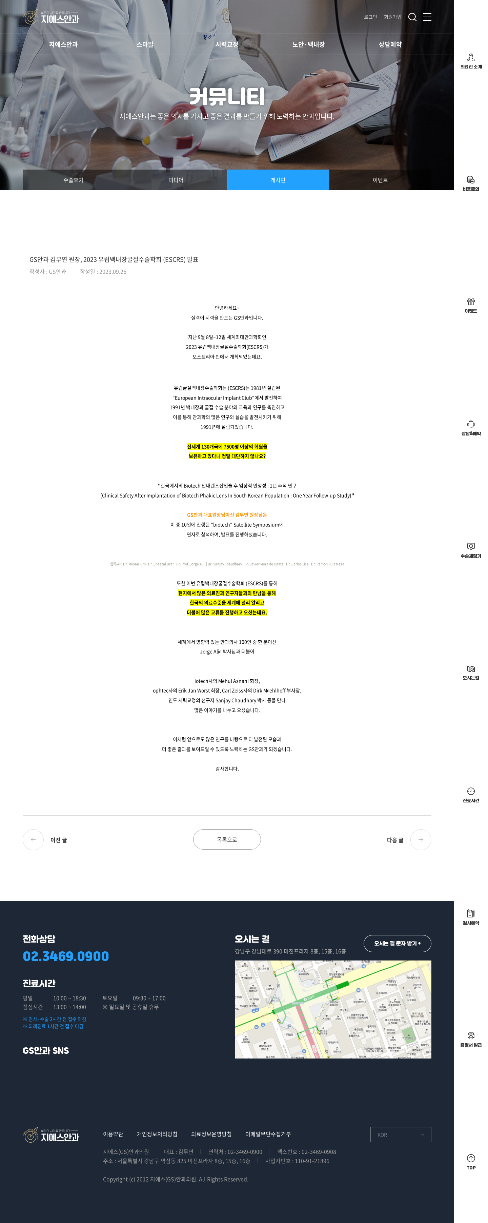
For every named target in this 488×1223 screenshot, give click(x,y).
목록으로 (227, 839)
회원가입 (393, 16)
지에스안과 (63, 44)
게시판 (278, 180)
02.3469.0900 (66, 956)
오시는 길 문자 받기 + (397, 943)
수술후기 (73, 180)
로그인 (370, 16)
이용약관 (113, 1134)
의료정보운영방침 (211, 1134)
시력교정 (227, 44)
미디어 (176, 180)
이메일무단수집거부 (268, 1134)
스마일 (145, 44)
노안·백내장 (308, 44)
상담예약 (390, 44)
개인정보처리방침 (157, 1134)
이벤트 (380, 180)
